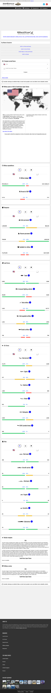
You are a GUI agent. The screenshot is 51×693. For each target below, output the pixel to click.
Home (27, 691)
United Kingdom (6, 667)
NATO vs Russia (25, 54)
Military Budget (6, 645)
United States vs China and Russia (25, 51)
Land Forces (5, 636)
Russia (4, 661)
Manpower (5, 648)
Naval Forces (5, 642)
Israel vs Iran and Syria (25, 49)
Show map (25, 103)
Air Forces (5, 639)
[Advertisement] (25, 21)
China (4, 664)
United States (5, 658)
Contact (31, 691)
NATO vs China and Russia (25, 46)
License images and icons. (21, 628)
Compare (25, 72)
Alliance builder (5, 77)
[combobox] (25, 64)
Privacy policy (21, 691)
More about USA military (7, 131)
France (4, 670)
